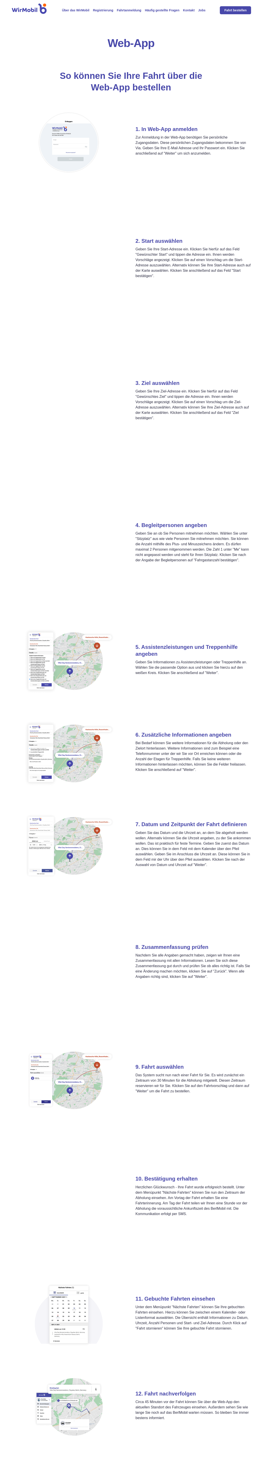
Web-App (166, 1428)
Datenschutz (218, 1435)
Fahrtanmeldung (129, 10)
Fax (162, 1466)
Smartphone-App (172, 1451)
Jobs (202, 10)
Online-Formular (171, 1443)
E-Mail (164, 1458)
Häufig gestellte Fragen (162, 10)
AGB (212, 1443)
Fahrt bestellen (235, 10)
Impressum (217, 1428)
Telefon (164, 1435)
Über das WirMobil (75, 10)
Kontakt (189, 10)
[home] (29, 10)
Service (115, 1428)
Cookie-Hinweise (221, 1451)
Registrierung (103, 10)
